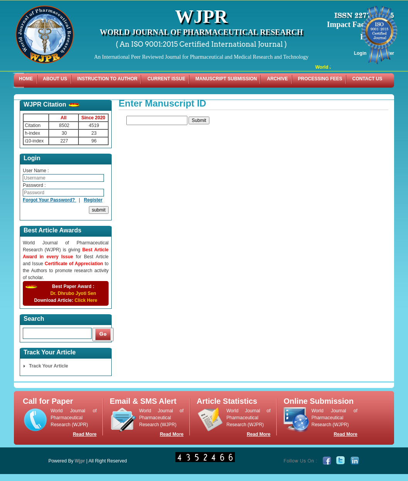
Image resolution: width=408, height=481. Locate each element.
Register (93, 200)
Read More (85, 434)
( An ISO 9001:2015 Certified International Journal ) (201, 44)
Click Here (86, 300)
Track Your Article (48, 366)
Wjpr (80, 461)
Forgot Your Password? (49, 200)
